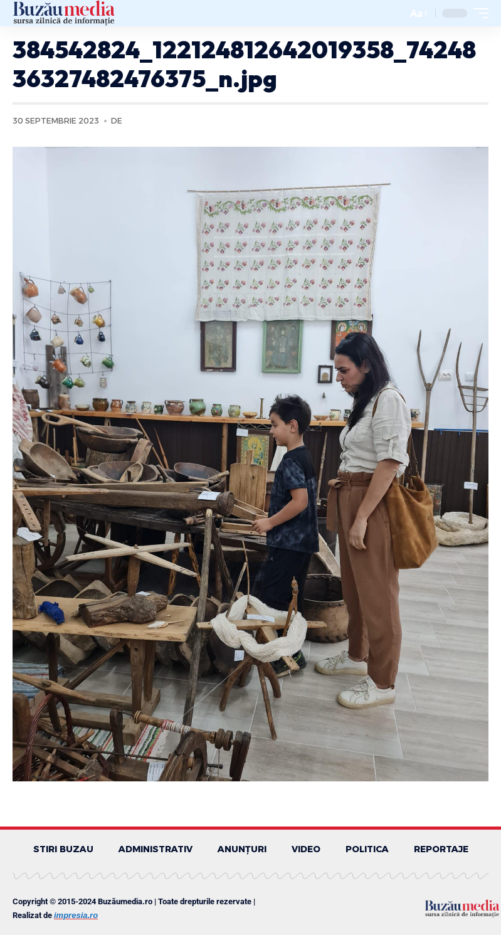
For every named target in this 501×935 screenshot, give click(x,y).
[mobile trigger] (477, 13)
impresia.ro (76, 915)
